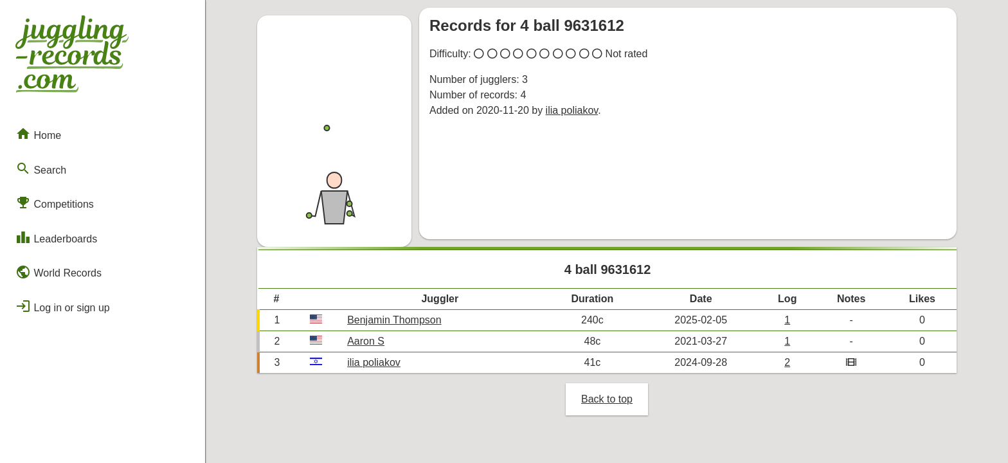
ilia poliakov (572, 110)
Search (40, 168)
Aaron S (365, 341)
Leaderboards (56, 237)
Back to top (607, 399)
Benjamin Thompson (394, 319)
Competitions (54, 202)
